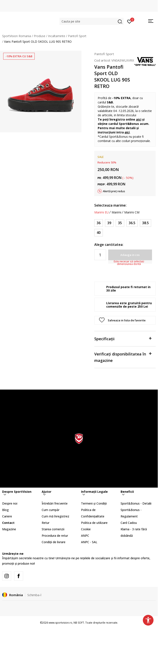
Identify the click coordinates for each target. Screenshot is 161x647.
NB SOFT (79, 622)
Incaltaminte (56, 36)
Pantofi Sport (77, 36)
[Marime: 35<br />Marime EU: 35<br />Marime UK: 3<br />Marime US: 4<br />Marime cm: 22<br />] (120, 223)
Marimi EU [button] (101, 212)
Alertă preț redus (114, 191)
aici (138, 119)
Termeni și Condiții (94, 503)
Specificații (123, 338)
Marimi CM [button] (131, 212)
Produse (39, 36)
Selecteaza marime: (110, 205)
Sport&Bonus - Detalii (136, 503)
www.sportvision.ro (60, 622)
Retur (45, 523)
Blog (5, 510)
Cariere (7, 516)
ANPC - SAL (89, 542)
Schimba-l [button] (34, 595)
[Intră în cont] (129, 21)
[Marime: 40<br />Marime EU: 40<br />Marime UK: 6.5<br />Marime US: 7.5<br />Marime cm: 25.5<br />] (98, 232)
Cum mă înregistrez (55, 516)
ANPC (85, 536)
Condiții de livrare (53, 542)
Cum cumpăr (50, 510)
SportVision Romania (16, 36)
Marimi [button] (116, 212)
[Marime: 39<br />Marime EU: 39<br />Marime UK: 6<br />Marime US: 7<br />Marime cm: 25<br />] (109, 223)
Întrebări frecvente (55, 503)
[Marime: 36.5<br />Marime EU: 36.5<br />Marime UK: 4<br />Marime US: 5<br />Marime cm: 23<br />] (132, 223)
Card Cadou (129, 523)
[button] (91, 21)
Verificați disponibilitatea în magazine (123, 357)
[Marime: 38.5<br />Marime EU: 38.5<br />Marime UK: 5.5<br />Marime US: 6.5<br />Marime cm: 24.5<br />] (145, 223)
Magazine (9, 529)
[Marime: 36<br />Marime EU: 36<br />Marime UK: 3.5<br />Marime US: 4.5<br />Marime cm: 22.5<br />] (98, 223)
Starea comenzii (53, 529)
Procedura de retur (55, 536)
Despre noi (9, 503)
